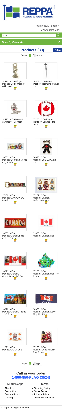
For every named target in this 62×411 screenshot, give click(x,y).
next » (39, 55)
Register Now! (42, 25)
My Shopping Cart (49, 30)
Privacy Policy (41, 394)
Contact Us (10, 391)
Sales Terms (40, 391)
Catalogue (10, 397)
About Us (9, 388)
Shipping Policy (42, 388)
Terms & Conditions (44, 397)
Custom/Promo (12, 394)
